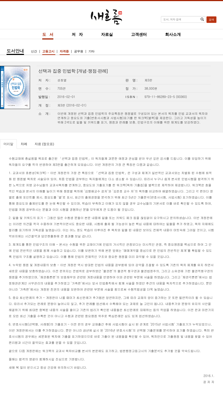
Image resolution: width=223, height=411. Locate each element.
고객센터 (139, 34)
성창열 (62, 80)
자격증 (65, 51)
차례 (24, 144)
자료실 (107, 34)
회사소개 (173, 34)
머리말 (8, 144)
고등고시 (48, 51)
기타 (91, 51)
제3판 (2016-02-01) (71, 105)
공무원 (79, 51)
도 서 (47, 34)
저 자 (77, 34)
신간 (34, 51)
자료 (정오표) (44, 144)
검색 (211, 19)
